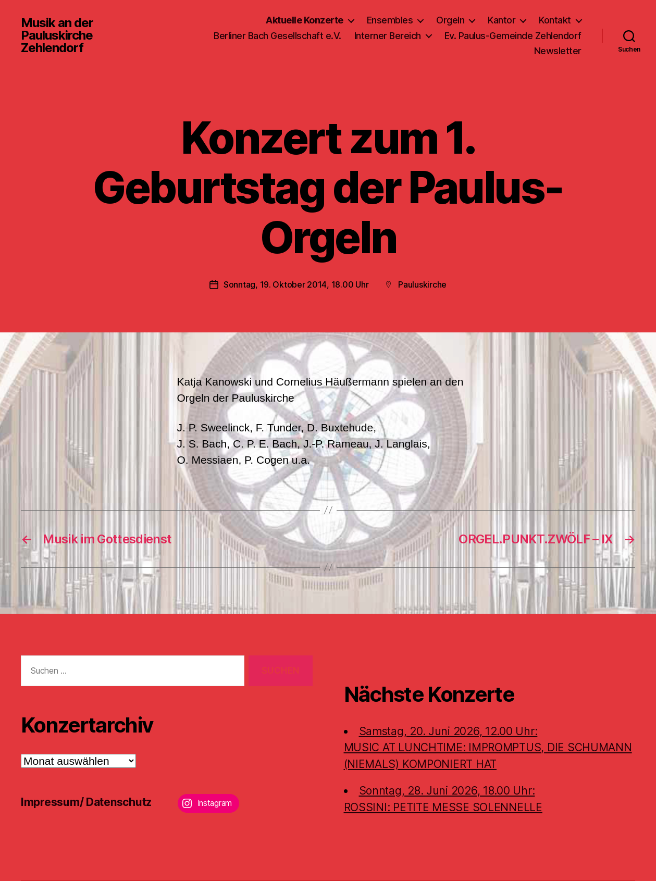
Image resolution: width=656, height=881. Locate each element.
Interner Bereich (387, 35)
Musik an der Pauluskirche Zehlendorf (57, 35)
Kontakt (555, 20)
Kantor (501, 20)
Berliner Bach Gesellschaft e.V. (277, 35)
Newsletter (557, 50)
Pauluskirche (422, 284)
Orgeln (450, 20)
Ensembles (390, 20)
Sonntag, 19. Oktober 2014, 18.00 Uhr (296, 284)
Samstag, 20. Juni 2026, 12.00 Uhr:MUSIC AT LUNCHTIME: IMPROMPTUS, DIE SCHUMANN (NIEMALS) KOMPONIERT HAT (488, 748)
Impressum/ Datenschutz (86, 802)
